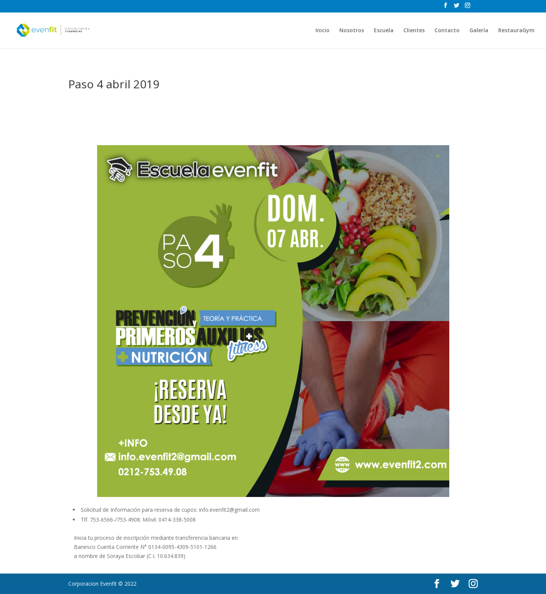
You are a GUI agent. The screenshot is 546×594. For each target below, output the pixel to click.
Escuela (384, 31)
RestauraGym (516, 31)
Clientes (414, 31)
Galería (478, 31)
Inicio (322, 31)
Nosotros (351, 31)
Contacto (447, 31)
